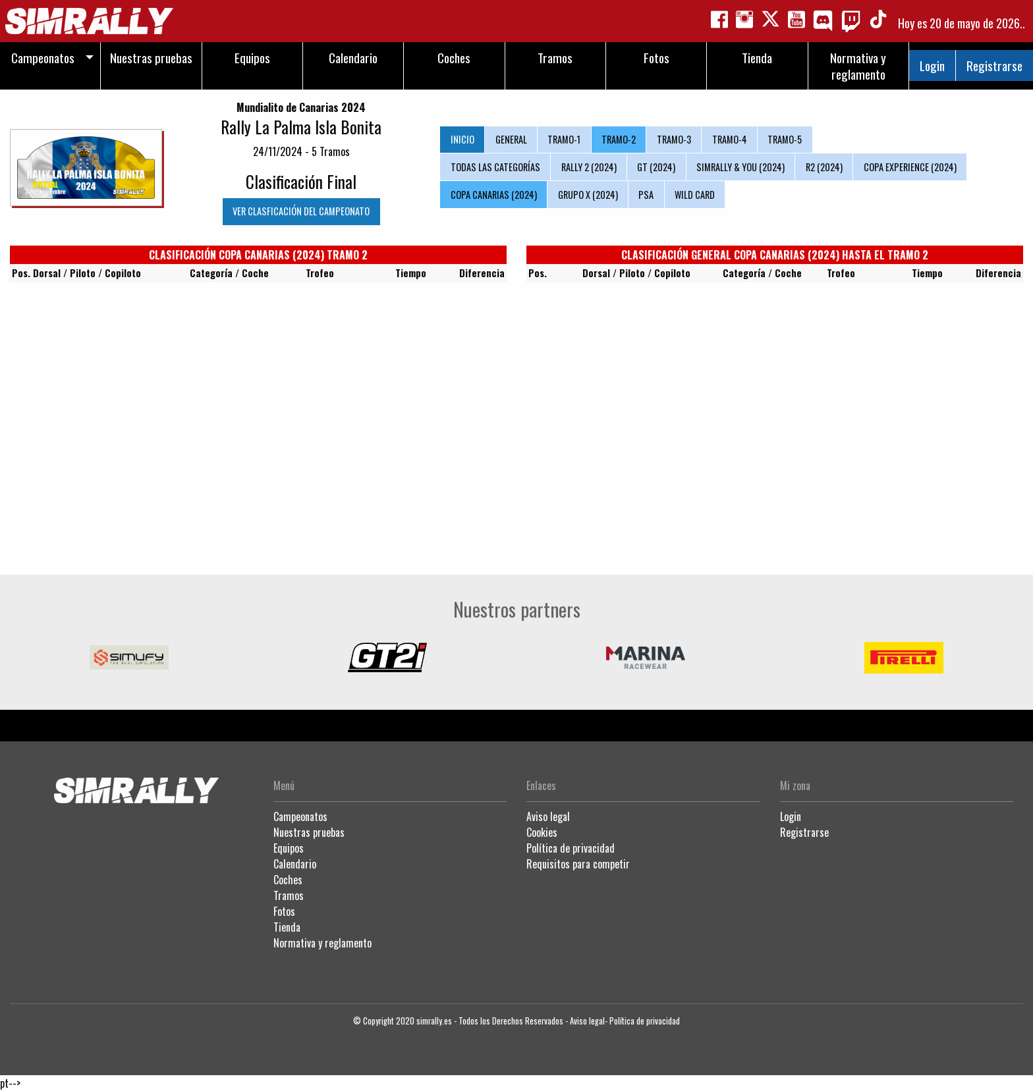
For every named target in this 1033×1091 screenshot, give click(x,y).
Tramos (288, 895)
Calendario (294, 864)
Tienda (286, 927)
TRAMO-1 (563, 139)
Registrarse (994, 65)
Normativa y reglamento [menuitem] (858, 66)
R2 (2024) (824, 167)
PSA (646, 194)
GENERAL (511, 139)
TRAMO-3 (674, 139)
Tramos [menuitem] (555, 57)
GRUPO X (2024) (588, 194)
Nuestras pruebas (309, 832)
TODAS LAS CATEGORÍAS (495, 167)
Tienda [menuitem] (757, 57)
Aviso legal (548, 816)
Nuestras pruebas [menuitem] (151, 57)
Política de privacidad (570, 848)
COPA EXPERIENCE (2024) (910, 167)
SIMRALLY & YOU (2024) (740, 167)
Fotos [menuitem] (656, 57)
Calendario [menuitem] (353, 57)
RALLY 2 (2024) (589, 167)
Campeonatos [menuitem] (42, 57)
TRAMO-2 (618, 139)
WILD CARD (695, 194)
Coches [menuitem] (453, 57)
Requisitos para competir (578, 864)
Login (932, 65)
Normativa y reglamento (322, 943)
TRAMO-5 (785, 139)
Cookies (541, 832)
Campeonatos (300, 816)
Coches (287, 880)
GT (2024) (656, 167)
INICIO (462, 139)
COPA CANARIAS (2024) (494, 194)
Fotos (284, 911)
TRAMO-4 (729, 139)
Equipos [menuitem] (252, 57)
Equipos (288, 848)
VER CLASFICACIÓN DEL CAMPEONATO (301, 211)
